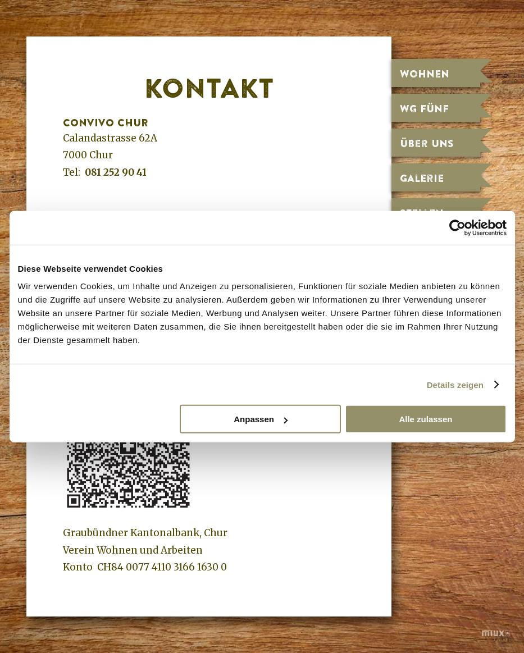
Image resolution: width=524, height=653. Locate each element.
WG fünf (424, 108)
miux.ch (496, 635)
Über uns (427, 143)
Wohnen (424, 73)
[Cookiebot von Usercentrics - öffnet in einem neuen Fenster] (457, 227)
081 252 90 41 (116, 172)
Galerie (422, 178)
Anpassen (261, 419)
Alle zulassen (425, 419)
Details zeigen (455, 384)
